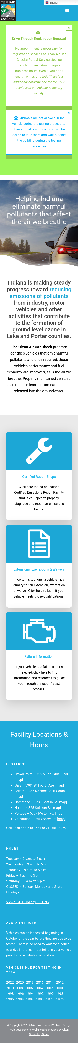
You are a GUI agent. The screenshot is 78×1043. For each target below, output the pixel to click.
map (18, 780)
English (51, 2)
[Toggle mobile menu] (67, 10)
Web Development (20, 1029)
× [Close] (69, 27)
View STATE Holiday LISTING (27, 902)
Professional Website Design (54, 1025)
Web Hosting (39, 1029)
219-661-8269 (56, 828)
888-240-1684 (31, 828)
